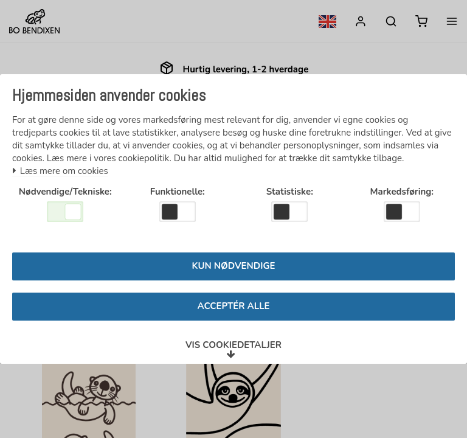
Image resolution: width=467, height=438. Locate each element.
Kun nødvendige (233, 269)
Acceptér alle (233, 310)
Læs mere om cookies (60, 168)
